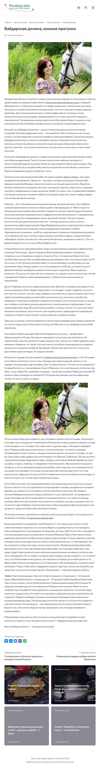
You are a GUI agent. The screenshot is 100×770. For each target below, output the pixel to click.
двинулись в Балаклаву (41, 518)
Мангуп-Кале (71, 177)
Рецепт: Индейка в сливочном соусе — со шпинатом (72, 728)
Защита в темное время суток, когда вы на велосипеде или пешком (72, 688)
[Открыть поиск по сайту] (85, 7)
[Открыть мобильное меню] (93, 7)
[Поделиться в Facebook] (6, 641)
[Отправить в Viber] (20, 641)
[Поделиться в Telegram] (11, 641)
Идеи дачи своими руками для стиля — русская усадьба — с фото (25, 730)
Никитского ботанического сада (62, 102)
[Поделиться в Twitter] (15, 641)
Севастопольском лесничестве (60, 357)
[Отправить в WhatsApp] (25, 641)
